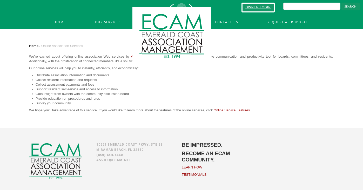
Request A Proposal (287, 22)
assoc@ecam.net (113, 160)
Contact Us (226, 22)
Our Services (108, 22)
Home (60, 22)
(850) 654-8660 (109, 155)
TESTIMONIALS (194, 175)
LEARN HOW (192, 167)
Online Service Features (232, 110)
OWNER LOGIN (258, 7)
